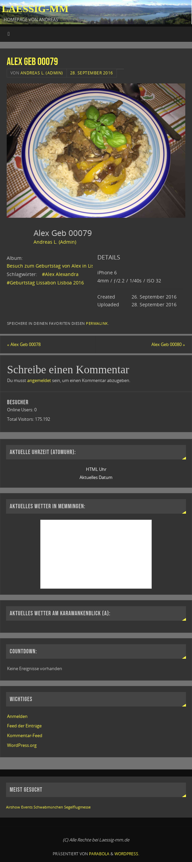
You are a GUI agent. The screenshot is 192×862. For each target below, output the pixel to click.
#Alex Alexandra (60, 274)
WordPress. (126, 854)
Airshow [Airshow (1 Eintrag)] (13, 807)
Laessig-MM (35, 8)
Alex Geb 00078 (24, 344)
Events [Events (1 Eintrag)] (27, 807)
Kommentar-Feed (24, 735)
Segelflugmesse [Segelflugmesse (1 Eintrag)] (77, 807)
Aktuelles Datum (96, 477)
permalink (97, 323)
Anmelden (17, 716)
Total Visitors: (21, 419)
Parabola (99, 854)
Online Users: (20, 410)
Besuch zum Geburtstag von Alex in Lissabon (57, 266)
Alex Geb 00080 (168, 344)
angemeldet (39, 380)
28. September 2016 (91, 73)
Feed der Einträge (24, 726)
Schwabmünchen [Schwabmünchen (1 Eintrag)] (48, 807)
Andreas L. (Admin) (41, 73)
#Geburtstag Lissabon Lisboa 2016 (45, 282)
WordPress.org (22, 745)
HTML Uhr (96, 469)
